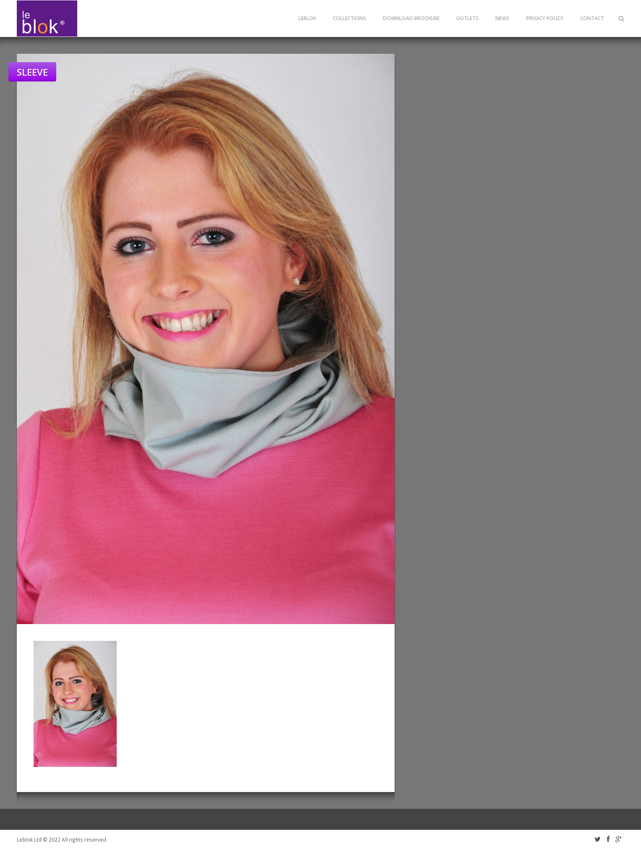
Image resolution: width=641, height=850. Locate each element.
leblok (307, 18)
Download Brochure (411, 18)
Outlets (467, 18)
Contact (592, 18)
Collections (349, 18)
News (502, 18)
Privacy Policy (544, 18)
